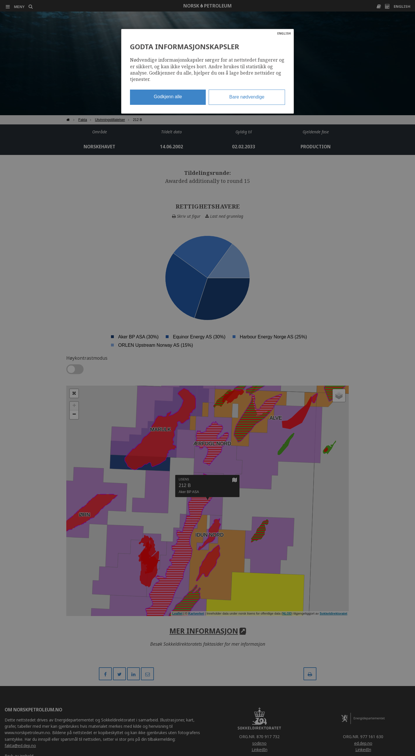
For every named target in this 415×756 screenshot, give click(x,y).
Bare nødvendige (247, 96)
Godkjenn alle (168, 96)
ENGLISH (284, 33)
